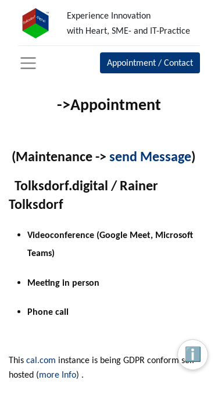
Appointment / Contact (150, 62)
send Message (150, 156)
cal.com (41, 359)
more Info (57, 374)
